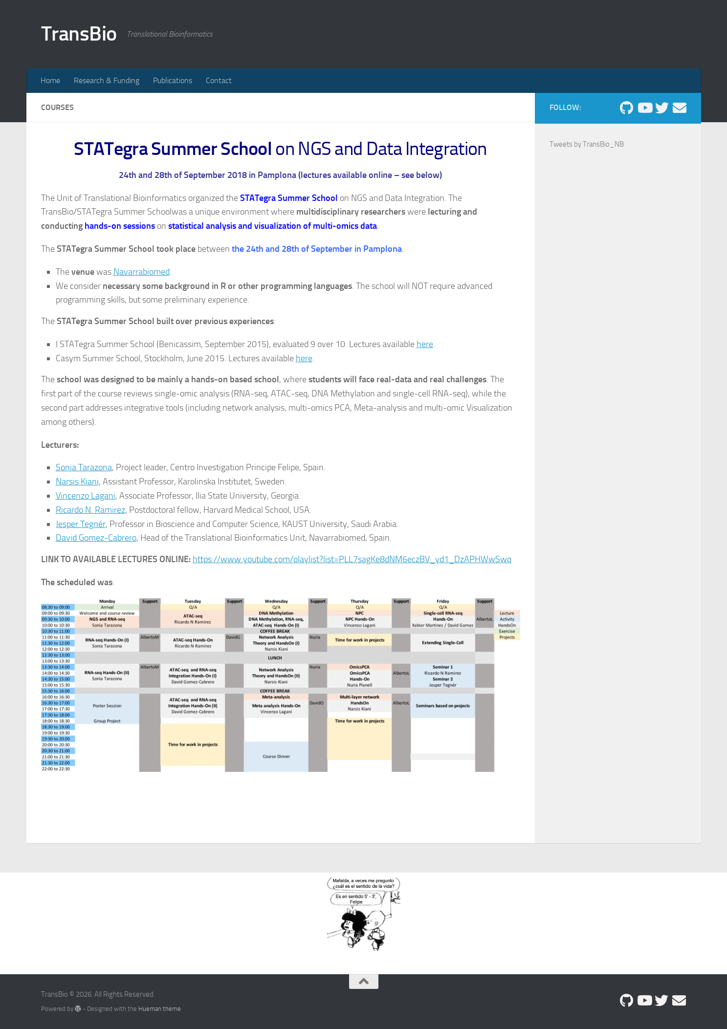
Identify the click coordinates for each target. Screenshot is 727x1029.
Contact (219, 80)
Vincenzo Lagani (85, 495)
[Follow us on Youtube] (644, 108)
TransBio (79, 34)
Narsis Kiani (77, 481)
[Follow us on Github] (627, 108)
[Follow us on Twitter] (662, 108)
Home (50, 80)
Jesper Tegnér (81, 524)
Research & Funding (106, 80)
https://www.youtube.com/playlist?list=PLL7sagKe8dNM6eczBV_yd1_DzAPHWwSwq (352, 559)
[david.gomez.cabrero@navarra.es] (679, 108)
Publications (172, 80)
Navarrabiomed (141, 271)
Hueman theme (159, 1008)
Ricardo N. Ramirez (90, 509)
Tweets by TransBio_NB (587, 144)
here (425, 344)
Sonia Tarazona (84, 467)
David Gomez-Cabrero (96, 537)
